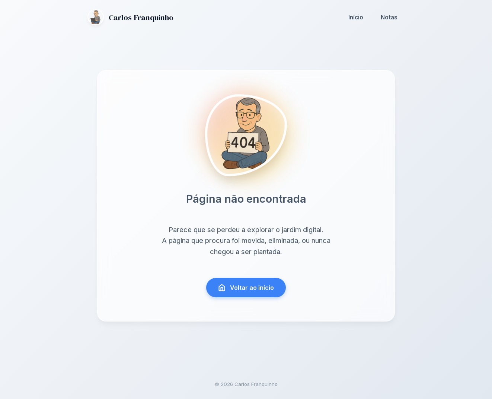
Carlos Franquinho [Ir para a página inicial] (130, 17)
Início (355, 17)
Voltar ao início (246, 287)
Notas (389, 17)
